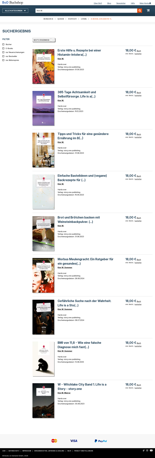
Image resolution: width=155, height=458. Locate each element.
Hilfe (133, 3)
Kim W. (61, 59)
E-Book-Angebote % (101, 19)
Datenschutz (13, 451)
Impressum (26, 451)
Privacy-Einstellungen (83, 451)
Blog (109, 3)
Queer (61, 19)
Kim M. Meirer (64, 393)
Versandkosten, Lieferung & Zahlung (49, 451)
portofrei (138, 54)
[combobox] (88, 10)
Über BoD (98, 3)
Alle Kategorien (15, 10)
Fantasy (72, 19)
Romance (48, 19)
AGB (3, 451)
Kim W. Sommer (65, 267)
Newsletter (121, 3)
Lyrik (84, 19)
